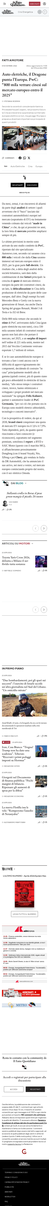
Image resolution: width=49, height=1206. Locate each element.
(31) (9, 510)
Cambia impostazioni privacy (17, 1182)
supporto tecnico (14, 1144)
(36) (44, 736)
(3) (44, 822)
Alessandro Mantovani (13, 822)
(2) (44, 796)
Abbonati (34, 4)
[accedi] (44, 3)
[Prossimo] (44, 528)
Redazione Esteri (11, 766)
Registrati (35, 1089)
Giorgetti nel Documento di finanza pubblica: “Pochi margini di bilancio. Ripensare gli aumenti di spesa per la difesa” (17, 783)
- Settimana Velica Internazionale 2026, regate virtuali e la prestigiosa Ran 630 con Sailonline (24, 956)
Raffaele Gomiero (11, 571)
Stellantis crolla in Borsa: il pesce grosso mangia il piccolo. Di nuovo (24, 494)
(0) (44, 571)
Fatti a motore (12, 60)
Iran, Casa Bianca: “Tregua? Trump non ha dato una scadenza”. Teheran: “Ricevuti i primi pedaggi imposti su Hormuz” (17, 753)
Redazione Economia (12, 796)
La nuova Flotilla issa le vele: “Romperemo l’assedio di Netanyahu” (17, 810)
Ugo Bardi (13, 502)
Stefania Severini (11, 101)
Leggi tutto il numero (24, 914)
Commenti (8, 158)
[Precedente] (35, 528)
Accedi (13, 1089)
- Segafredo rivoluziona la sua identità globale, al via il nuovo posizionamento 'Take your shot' (24, 943)
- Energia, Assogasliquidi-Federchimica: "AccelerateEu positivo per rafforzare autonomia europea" (24, 969)
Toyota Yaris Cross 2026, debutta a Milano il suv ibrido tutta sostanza (16, 560)
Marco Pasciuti (10, 736)
